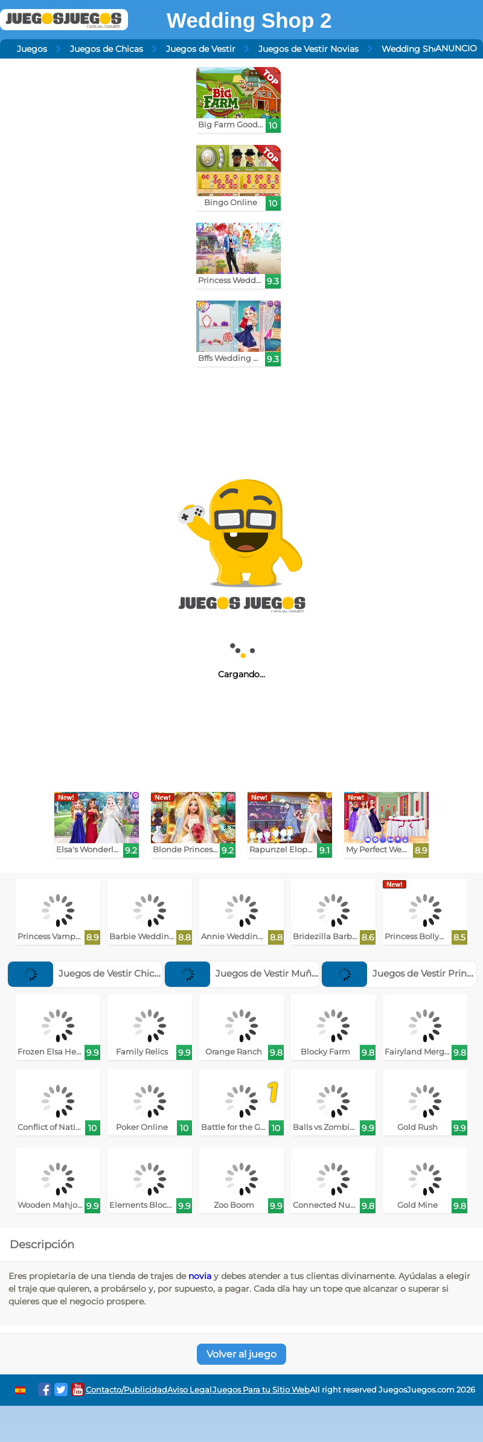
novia (199, 1276)
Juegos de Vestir (200, 48)
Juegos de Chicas (106, 48)
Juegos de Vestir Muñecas (248, 973)
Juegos (32, 48)
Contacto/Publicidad (126, 1389)
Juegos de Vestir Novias (308, 48)
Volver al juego (241, 1354)
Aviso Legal (189, 1389)
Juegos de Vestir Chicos (86, 973)
